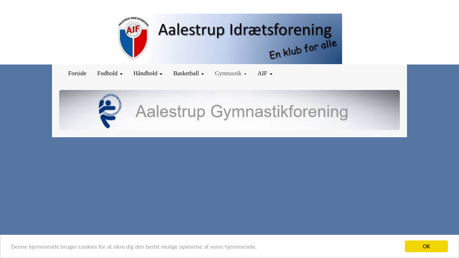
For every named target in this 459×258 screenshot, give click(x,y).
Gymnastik (231, 73)
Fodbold (110, 73)
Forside (77, 73)
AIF (265, 73)
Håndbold (147, 73)
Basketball (188, 73)
